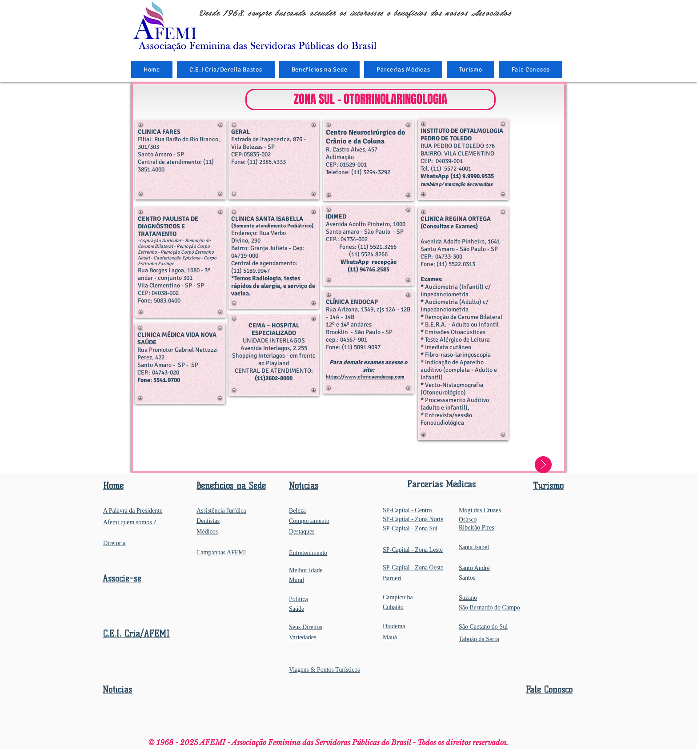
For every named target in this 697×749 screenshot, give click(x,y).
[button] (320, 69)
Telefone (337, 172)
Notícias (117, 690)
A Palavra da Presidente (132, 510)
